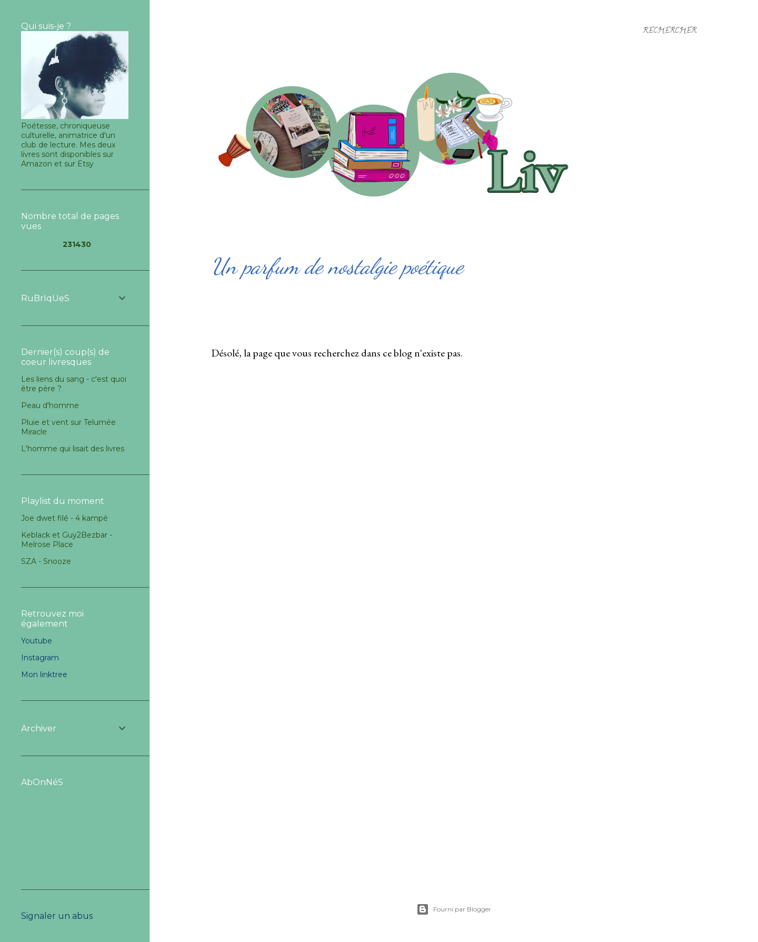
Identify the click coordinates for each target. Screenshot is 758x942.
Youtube (36, 641)
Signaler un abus (57, 916)
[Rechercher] (669, 31)
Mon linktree (44, 674)
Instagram (40, 657)
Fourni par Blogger (453, 909)
